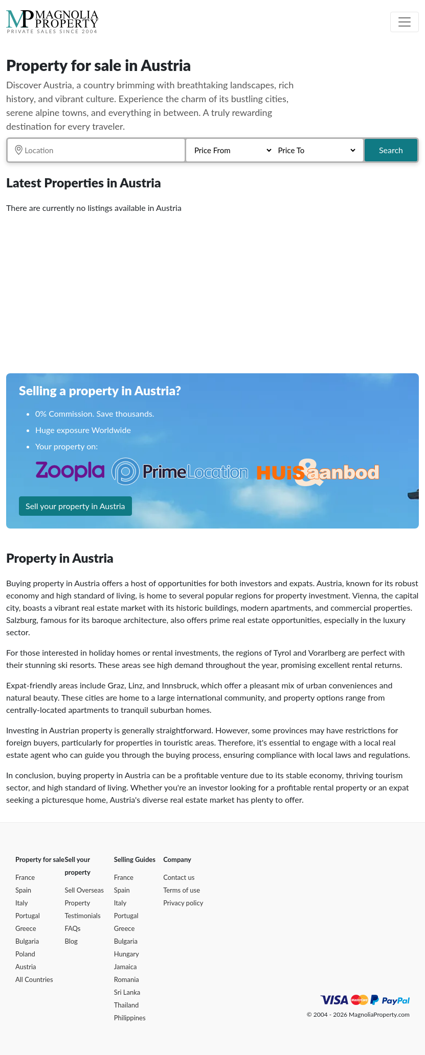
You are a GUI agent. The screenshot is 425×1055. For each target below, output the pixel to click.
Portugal (27, 916)
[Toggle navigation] (404, 22)
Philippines (130, 1018)
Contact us (178, 877)
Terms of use (181, 890)
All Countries (34, 979)
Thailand (126, 1005)
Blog (70, 941)
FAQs (72, 928)
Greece (25, 928)
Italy (21, 903)
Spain (23, 890)
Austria (25, 967)
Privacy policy (183, 903)
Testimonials (82, 916)
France (25, 877)
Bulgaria (27, 941)
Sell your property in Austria (75, 506)
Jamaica (125, 967)
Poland (25, 954)
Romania (126, 979)
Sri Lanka (127, 992)
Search (391, 150)
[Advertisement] (212, 289)
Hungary (126, 954)
